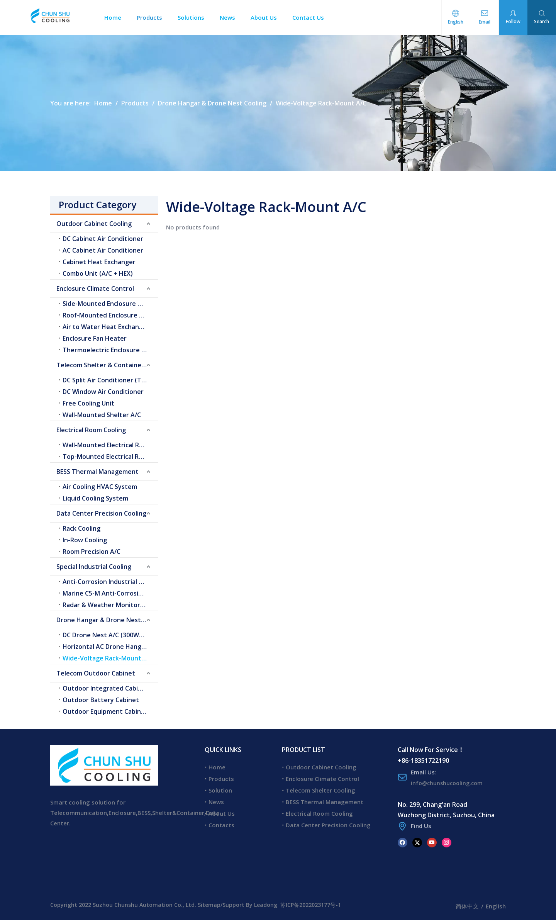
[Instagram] (446, 842)
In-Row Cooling (85, 540)
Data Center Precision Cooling (101, 513)
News (230, 17)
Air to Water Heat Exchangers (108, 327)
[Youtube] (432, 842)
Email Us (423, 772)
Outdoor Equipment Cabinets (107, 711)
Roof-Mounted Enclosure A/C (106, 315)
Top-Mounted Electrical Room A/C (110, 456)
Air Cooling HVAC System (100, 486)
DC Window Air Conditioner (103, 391)
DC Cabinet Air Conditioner (103, 238)
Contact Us (311, 17)
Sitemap (209, 904)
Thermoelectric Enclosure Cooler (110, 350)
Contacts (221, 825)
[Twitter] (417, 842)
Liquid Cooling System (95, 498)
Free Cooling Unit (88, 403)
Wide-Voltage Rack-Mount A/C (108, 658)
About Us (267, 17)
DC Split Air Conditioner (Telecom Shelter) (110, 380)
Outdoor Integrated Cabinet (106, 688)
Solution (220, 790)
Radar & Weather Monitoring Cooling (110, 605)
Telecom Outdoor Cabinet (95, 673)
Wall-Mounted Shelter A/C (102, 415)
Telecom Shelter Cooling (320, 790)
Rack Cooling (81, 528)
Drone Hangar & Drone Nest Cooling (107, 620)
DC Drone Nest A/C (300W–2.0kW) (110, 635)
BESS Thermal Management (97, 471)
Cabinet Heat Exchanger (99, 262)
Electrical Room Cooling (91, 430)
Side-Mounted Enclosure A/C (105, 303)
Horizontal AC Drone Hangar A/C (110, 646)
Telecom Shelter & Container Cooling (107, 365)
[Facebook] (402, 842)
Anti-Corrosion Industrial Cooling (110, 581)
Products (152, 17)
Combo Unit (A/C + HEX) (98, 273)
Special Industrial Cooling (93, 566)
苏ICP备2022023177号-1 (310, 904)
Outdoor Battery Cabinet (101, 700)
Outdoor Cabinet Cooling (94, 223)
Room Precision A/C (91, 551)
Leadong (265, 904)
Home (115, 17)
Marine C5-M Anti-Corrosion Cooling (110, 593)
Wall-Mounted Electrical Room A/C (110, 445)
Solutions (194, 17)
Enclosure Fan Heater (95, 338)
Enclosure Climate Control (95, 288)
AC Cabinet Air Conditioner (103, 250)
